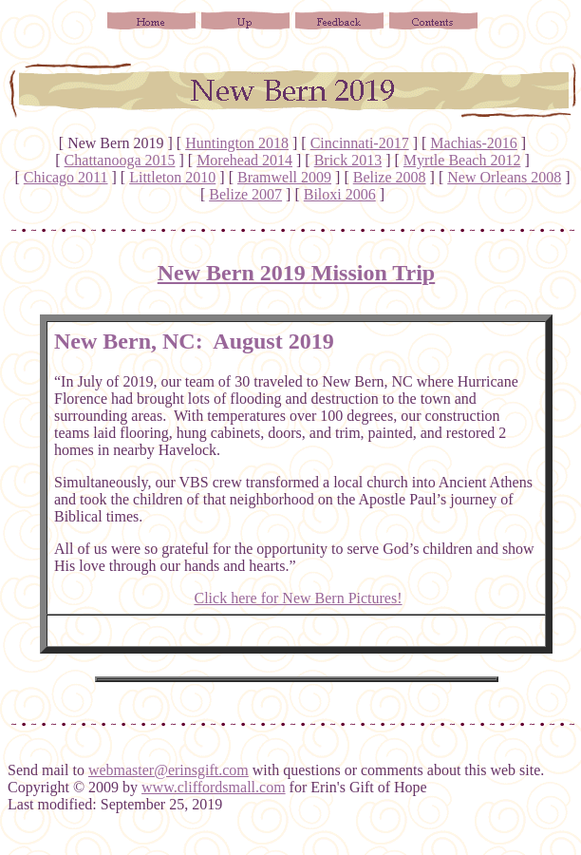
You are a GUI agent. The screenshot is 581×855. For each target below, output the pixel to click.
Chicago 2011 (66, 177)
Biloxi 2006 (340, 194)
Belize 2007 (245, 194)
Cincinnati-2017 (359, 143)
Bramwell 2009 (284, 177)
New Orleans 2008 (504, 177)
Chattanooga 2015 (120, 160)
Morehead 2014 (244, 160)
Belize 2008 (389, 177)
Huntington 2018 (237, 143)
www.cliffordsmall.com (213, 787)
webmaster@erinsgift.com (168, 770)
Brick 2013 (348, 160)
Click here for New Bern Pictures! (298, 598)
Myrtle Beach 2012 (462, 160)
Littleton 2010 (172, 177)
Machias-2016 (473, 143)
